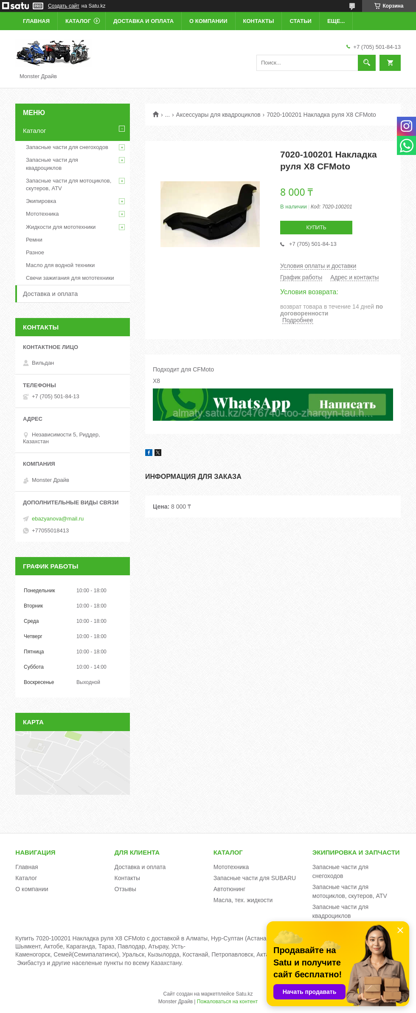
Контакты (258, 21)
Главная (36, 21)
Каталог (78, 21)
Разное (35, 252)
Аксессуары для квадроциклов (218, 114)
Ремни (34, 239)
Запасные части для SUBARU (255, 878)
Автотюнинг (230, 889)
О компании (208, 21)
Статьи (301, 21)
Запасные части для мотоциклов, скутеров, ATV (68, 184)
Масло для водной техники (60, 265)
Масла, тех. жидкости (243, 900)
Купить (316, 228)
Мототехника (42, 214)
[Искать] (367, 63)
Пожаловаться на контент (227, 1002)
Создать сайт (63, 6)
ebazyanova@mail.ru (58, 518)
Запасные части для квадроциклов (52, 164)
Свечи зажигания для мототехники (70, 278)
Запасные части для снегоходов (67, 147)
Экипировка (41, 201)
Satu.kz (244, 994)
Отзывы (125, 889)
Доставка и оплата (143, 21)
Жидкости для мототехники (61, 227)
